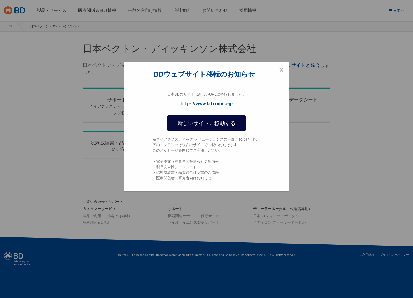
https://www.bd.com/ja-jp (207, 103)
